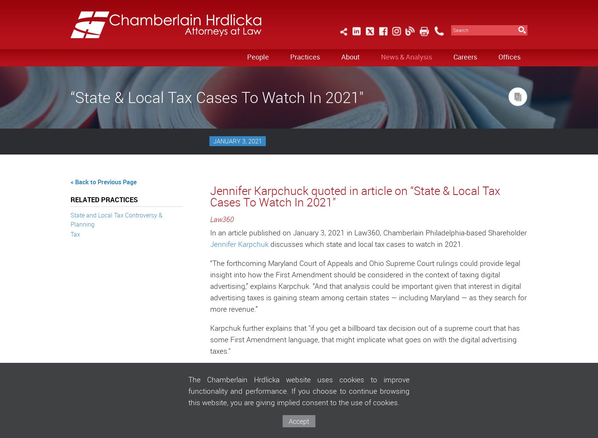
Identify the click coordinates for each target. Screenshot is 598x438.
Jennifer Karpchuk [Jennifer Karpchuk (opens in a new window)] (239, 244)
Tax (75, 234)
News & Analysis (406, 56)
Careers (465, 56)
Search (460, 30)
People (258, 56)
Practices (305, 56)
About (350, 56)
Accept (299, 421)
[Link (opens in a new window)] (356, 35)
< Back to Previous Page (104, 182)
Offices (509, 56)
